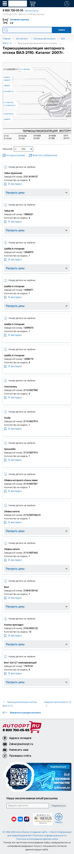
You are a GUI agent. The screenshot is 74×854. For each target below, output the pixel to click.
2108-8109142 (8, 114)
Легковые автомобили (44, 38)
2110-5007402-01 (9, 105)
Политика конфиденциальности (49, 835)
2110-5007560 (25, 69)
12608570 (6, 119)
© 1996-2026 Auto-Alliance (16, 832)
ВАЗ (63, 38)
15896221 (6, 86)
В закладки (13, 183)
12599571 (6, 77)
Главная (6, 38)
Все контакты (31, 10)
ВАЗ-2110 (7, 43)
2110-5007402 (8, 102)
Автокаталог (22, 38)
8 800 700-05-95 (16, 730)
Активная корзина (19, 19)
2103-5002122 (8, 91)
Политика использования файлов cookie (37, 839)
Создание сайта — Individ (43, 832)
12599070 (6, 80)
